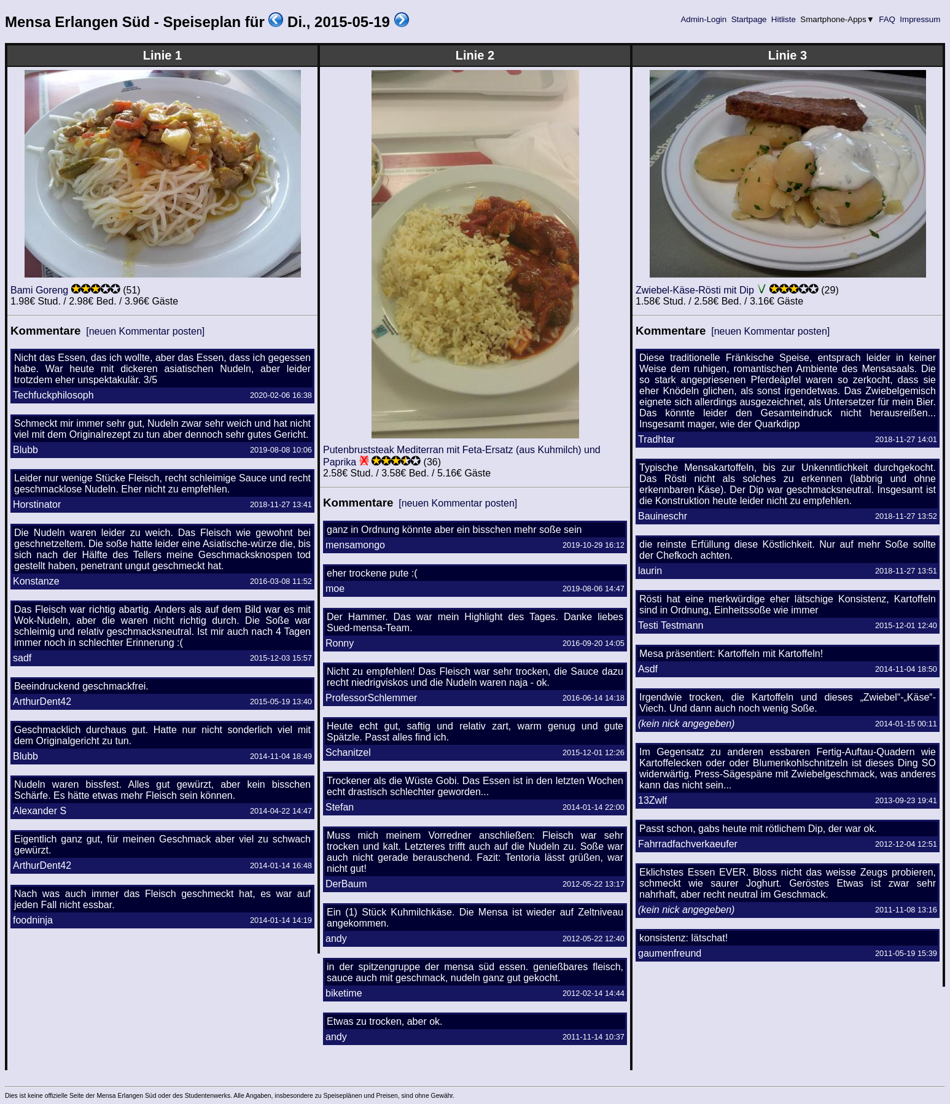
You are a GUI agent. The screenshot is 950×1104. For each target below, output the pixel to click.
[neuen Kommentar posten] (145, 331)
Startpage (749, 19)
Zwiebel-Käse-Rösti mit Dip (695, 290)
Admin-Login (704, 19)
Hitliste (783, 19)
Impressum (920, 19)
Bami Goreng (39, 290)
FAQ (887, 19)
